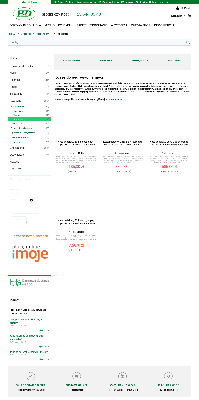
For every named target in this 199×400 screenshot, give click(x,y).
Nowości (15, 161)
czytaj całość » (42, 330)
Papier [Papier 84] (13, 86)
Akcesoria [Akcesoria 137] (15, 100)
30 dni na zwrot (174, 61)
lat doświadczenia (32, 385)
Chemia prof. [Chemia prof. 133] (17, 147)
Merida (81, 153)
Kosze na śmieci (114, 99)
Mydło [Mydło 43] (13, 72)
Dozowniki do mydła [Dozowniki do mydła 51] (21, 66)
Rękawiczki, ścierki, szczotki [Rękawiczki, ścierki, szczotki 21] (23, 133)
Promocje (15, 168)
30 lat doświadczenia (71, 61)
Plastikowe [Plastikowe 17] (18, 111)
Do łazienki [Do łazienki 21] (15, 142)
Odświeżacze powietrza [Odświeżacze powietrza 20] (21, 137)
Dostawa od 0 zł (105, 61)
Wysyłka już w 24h (140, 61)
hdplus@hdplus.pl (29, 2)
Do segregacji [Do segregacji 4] (19, 119)
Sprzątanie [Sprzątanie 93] (16, 93)
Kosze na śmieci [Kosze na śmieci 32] (18, 107)
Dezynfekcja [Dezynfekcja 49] (17, 154)
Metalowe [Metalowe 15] (17, 115)
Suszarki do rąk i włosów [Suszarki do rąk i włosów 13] (21, 128)
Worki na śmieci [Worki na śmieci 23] (18, 123)
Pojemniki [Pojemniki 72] (15, 79)
